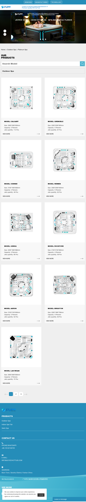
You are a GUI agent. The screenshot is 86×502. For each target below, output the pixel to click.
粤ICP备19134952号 (8, 479)
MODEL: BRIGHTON (55, 308)
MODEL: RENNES (54, 184)
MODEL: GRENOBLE (55, 121)
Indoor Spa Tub (7, 424)
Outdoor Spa (11, 49)
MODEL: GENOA (10, 246)
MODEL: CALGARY (11, 121)
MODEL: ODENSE (10, 184)
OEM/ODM (28, 2)
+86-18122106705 (8, 448)
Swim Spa (5, 428)
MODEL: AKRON (10, 308)
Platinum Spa (22, 49)
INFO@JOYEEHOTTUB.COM (12, 460)
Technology (56, 2)
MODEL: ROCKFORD (56, 246)
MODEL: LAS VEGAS (11, 371)
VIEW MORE (6, 134)
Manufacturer (41, 2)
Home (3, 49)
